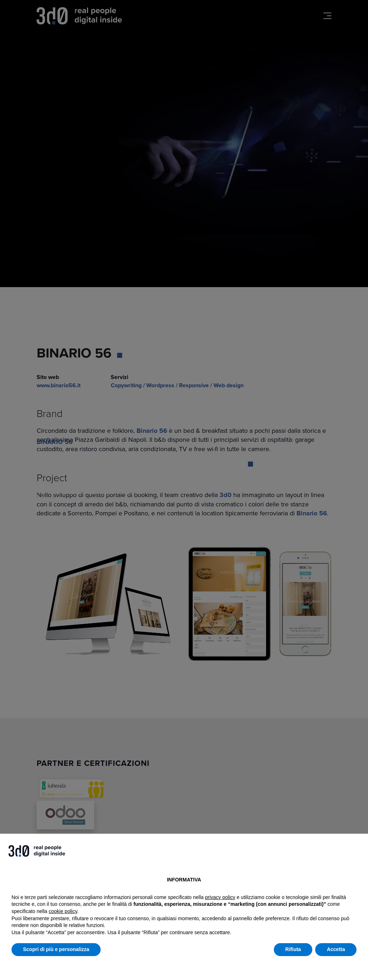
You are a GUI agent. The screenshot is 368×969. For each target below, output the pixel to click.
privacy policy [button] (220, 897)
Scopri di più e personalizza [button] (56, 949)
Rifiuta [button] (293, 949)
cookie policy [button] (63, 911)
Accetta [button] (336, 949)
